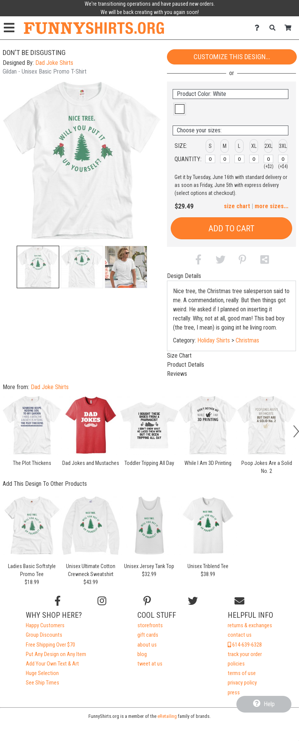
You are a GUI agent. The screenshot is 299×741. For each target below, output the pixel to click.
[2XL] (269, 159)
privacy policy (242, 683)
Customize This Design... (232, 56)
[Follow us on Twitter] (193, 601)
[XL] (254, 159)
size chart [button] (237, 206)
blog (142, 654)
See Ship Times (42, 683)
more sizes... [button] (271, 206)
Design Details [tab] (184, 275)
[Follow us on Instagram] (102, 601)
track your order (245, 654)
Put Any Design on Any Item (56, 654)
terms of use (242, 673)
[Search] (274, 28)
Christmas (247, 340)
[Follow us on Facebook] (58, 601)
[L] (239, 159)
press (234, 692)
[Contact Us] (259, 28)
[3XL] (283, 159)
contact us (240, 635)
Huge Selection (42, 673)
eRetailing (167, 716)
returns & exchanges (250, 625)
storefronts (150, 625)
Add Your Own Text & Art (52, 664)
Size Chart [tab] (179, 355)
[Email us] (239, 601)
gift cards (147, 635)
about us (147, 645)
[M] (225, 159)
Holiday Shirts (213, 340)
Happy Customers (45, 625)
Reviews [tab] (177, 373)
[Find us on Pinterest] (147, 601)
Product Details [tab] (185, 364)
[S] (210, 159)
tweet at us (149, 664)
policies (236, 664)
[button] (38, 267)
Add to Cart (231, 228)
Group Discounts (44, 635)
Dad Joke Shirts (54, 62)
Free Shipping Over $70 (50, 645)
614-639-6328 (245, 645)
